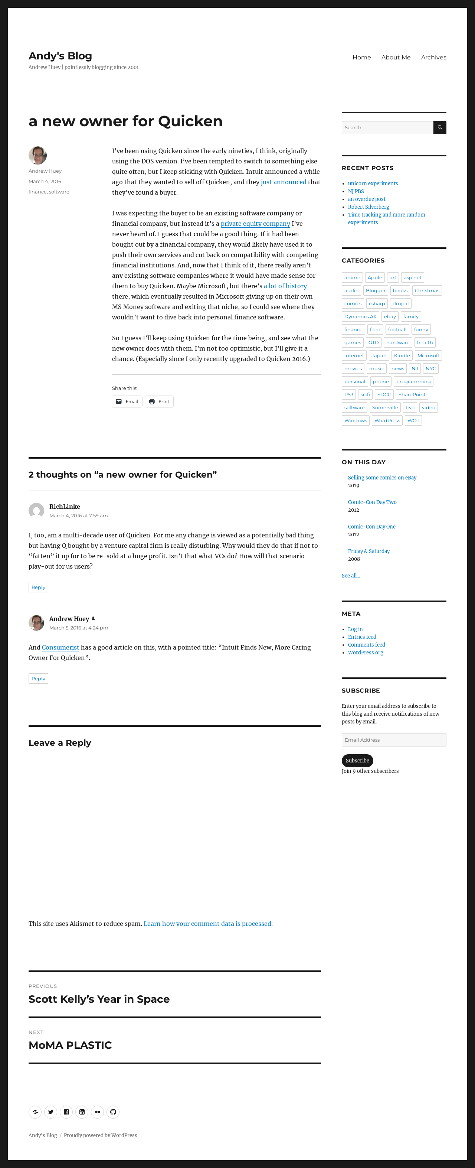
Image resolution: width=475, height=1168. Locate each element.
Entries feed (362, 637)
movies (353, 368)
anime (352, 277)
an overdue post (367, 199)
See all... (351, 576)
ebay (390, 316)
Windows (355, 420)
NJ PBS (356, 191)
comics (352, 303)
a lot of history (285, 286)
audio (351, 290)
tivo (410, 407)
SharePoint (412, 394)
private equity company (255, 223)
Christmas (427, 290)
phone (381, 381)
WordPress (387, 420)
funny (421, 329)
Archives (433, 57)
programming (413, 381)
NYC (431, 368)
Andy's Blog (60, 55)
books (400, 290)
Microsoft (428, 355)
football (397, 329)
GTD (373, 342)
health (425, 342)
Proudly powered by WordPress (100, 1135)
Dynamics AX (360, 316)
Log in (355, 629)
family (411, 316)
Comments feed (366, 645)
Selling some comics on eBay (382, 478)
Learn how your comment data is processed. (208, 923)
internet (354, 355)
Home (362, 57)
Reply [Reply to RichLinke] (38, 587)
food (375, 329)
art (393, 277)
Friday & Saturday (369, 551)
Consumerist (60, 647)
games (352, 342)
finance (38, 192)
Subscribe (357, 761)
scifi (365, 394)
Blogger (376, 290)
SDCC (384, 394)
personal (355, 381)
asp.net (413, 277)
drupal (401, 303)
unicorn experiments (373, 183)
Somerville (385, 407)
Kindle (402, 355)
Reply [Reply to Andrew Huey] (38, 678)
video (428, 407)
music (376, 368)
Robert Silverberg (368, 207)
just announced (284, 182)
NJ (415, 368)
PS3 (348, 394)
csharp (377, 303)
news (398, 368)
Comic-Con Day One (372, 527)
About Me (396, 57)
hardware (398, 342)
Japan (379, 355)
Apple (375, 277)
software (59, 192)
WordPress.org (365, 653)
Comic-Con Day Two (372, 502)
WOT (413, 420)
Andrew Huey (45, 171)
